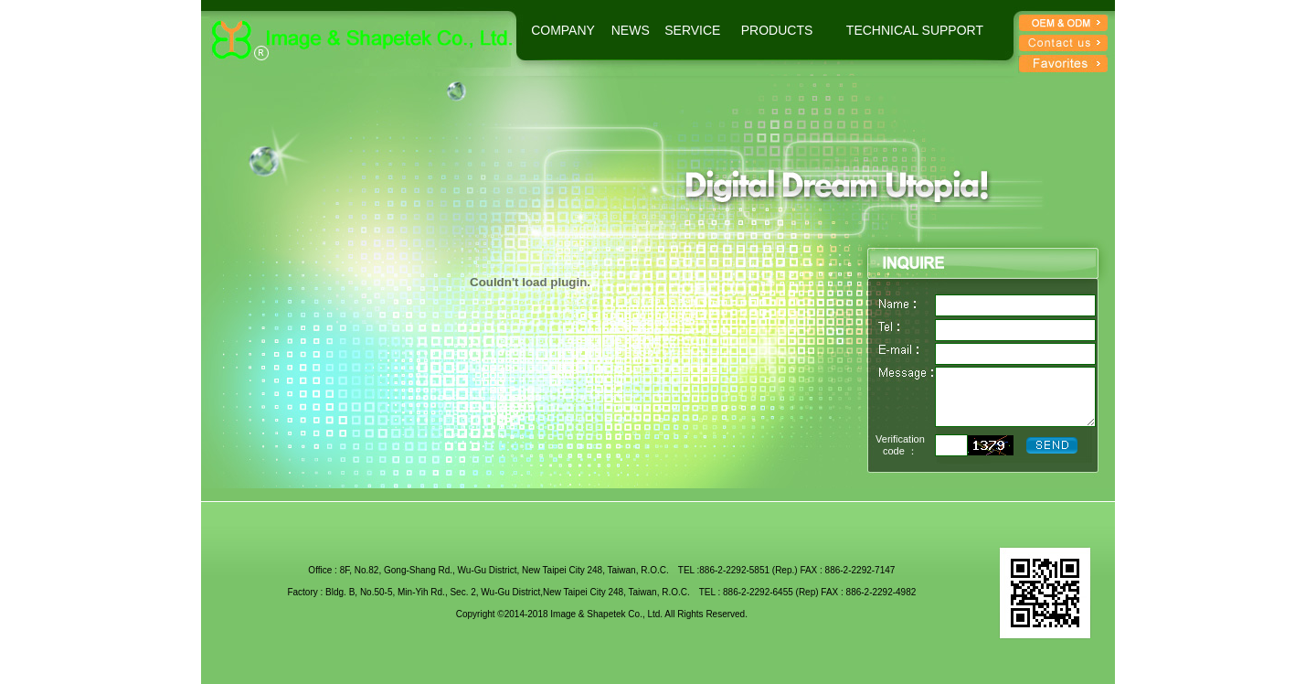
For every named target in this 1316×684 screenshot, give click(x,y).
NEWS (630, 30)
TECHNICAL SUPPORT (914, 30)
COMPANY (563, 30)
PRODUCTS (777, 30)
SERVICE (692, 30)
